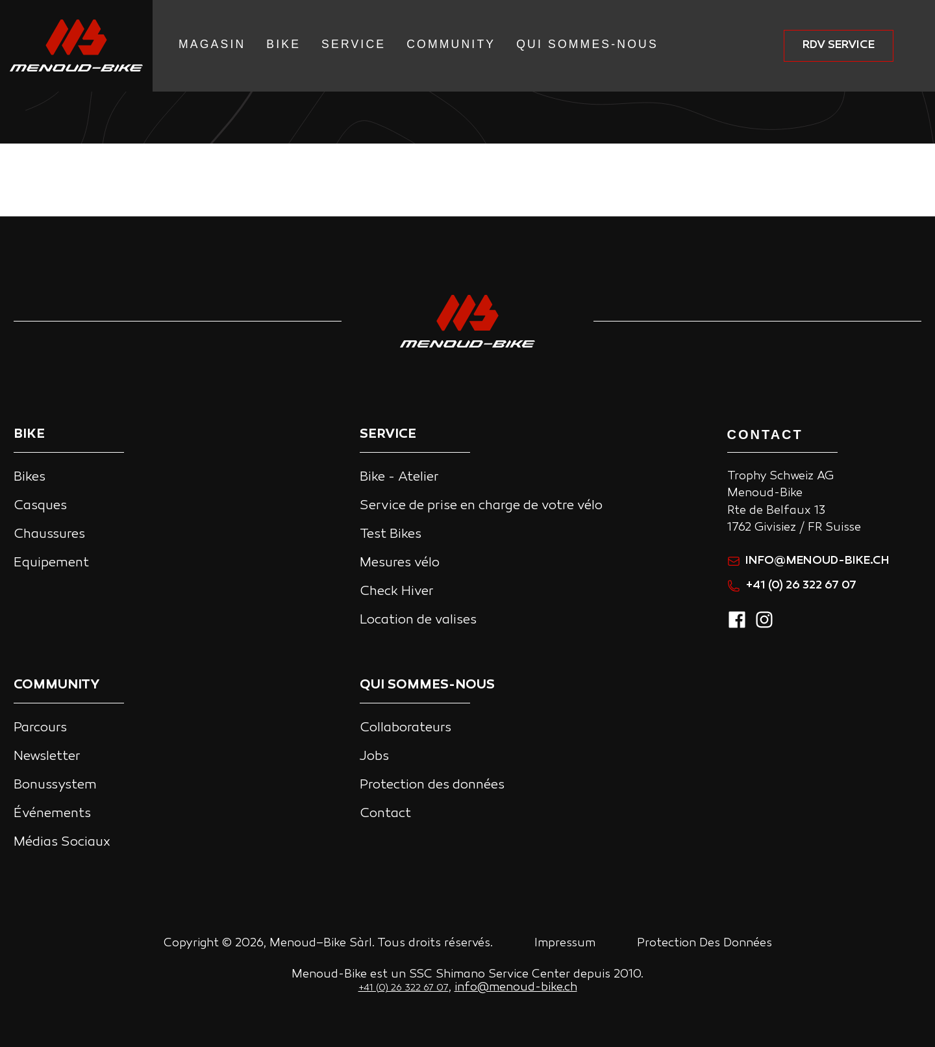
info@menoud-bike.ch (808, 561)
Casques (40, 506)
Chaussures (49, 534)
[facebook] (737, 626)
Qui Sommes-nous (587, 44)
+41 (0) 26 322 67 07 (791, 585)
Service (353, 44)
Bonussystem (55, 785)
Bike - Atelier (399, 477)
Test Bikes (390, 534)
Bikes (29, 477)
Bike (283, 44)
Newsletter (47, 756)
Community (450, 44)
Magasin (212, 44)
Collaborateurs (405, 728)
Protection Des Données (704, 943)
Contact (385, 814)
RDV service (839, 45)
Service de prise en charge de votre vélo (481, 506)
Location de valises (418, 620)
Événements (52, 814)
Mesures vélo (400, 563)
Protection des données (432, 785)
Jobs (374, 756)
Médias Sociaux (62, 842)
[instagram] (764, 626)
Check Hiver (397, 591)
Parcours (40, 728)
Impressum (564, 943)
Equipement (51, 563)
